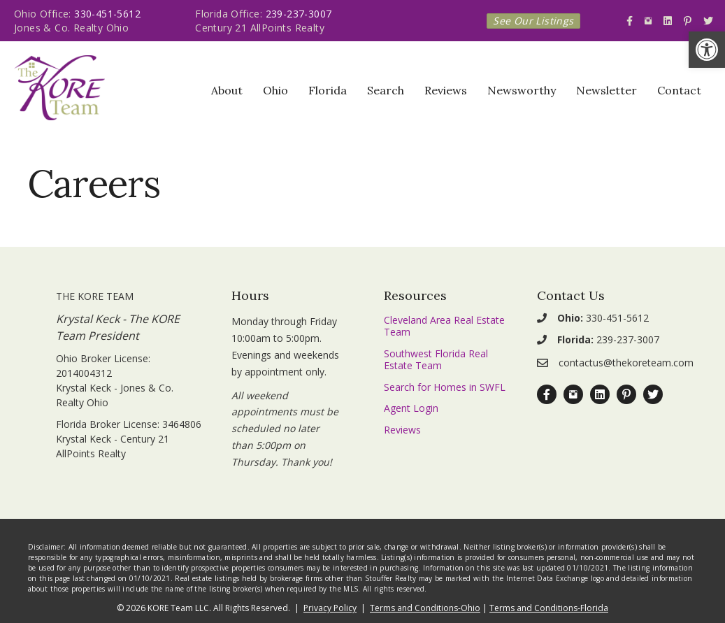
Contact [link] (679, 90)
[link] (707, 49)
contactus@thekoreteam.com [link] (626, 362)
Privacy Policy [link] (330, 608)
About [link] (227, 90)
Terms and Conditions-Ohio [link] (425, 608)
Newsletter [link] (606, 90)
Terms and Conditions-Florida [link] (548, 608)
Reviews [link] (445, 90)
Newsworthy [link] (521, 90)
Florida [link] (327, 90)
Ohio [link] (275, 90)
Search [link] (385, 90)
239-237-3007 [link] (299, 13)
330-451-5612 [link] (107, 13)
